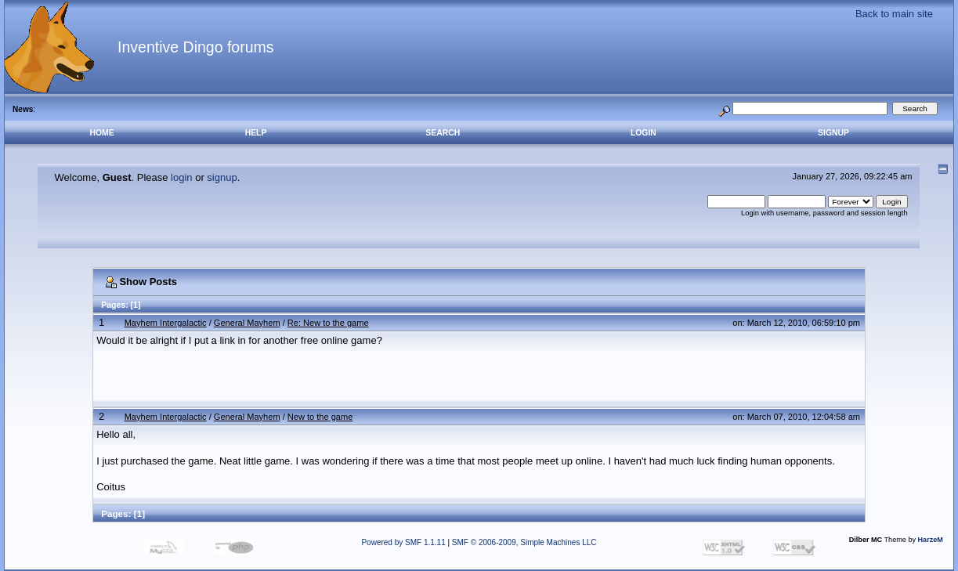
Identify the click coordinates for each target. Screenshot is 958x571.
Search (442, 132)
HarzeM (930, 540)
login (181, 177)
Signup (833, 132)
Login (643, 132)
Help (256, 132)
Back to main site (894, 14)
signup (222, 177)
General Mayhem (247, 322)
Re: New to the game (328, 322)
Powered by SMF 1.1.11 (403, 542)
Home (102, 132)
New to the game (320, 416)
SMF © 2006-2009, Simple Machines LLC (524, 542)
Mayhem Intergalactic (166, 322)
